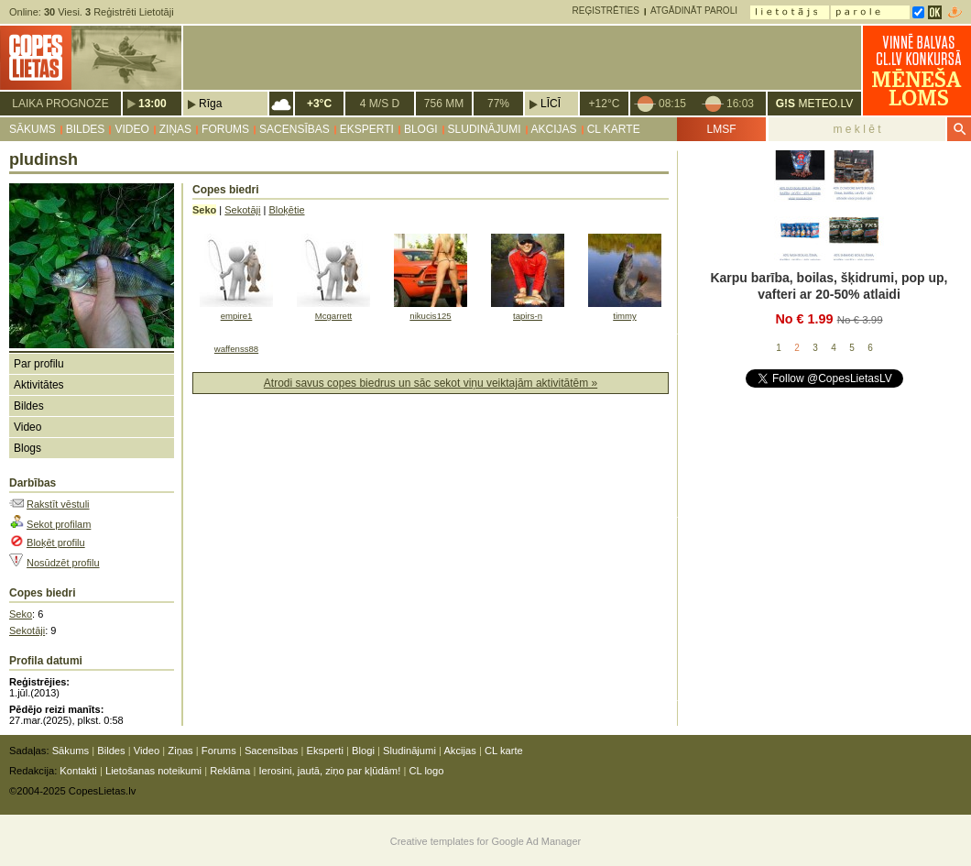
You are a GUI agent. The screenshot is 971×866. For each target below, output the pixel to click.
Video (131, 129)
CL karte (613, 129)
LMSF (721, 129)
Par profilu (39, 363)
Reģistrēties (606, 10)
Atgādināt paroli (693, 10)
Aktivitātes (39, 384)
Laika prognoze (60, 103)
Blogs (27, 448)
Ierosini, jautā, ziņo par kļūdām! (329, 770)
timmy (625, 316)
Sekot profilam (59, 524)
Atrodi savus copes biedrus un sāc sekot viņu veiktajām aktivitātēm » (430, 383)
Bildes (85, 129)
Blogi (421, 129)
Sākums (32, 129)
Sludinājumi (484, 129)
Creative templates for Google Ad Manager (486, 841)
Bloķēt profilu (56, 542)
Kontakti (78, 770)
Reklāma (230, 770)
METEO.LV (814, 103)
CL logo (426, 770)
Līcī (550, 103)
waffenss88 (236, 349)
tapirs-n (527, 316)
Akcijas (554, 129)
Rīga (210, 103)
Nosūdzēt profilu (63, 562)
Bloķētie (286, 209)
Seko (20, 613)
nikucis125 (430, 316)
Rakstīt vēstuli (58, 504)
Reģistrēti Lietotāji (129, 11)
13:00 (152, 103)
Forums (225, 129)
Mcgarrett (333, 316)
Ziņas (175, 129)
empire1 (237, 316)
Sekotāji (27, 630)
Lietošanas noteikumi (153, 770)
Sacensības (294, 129)
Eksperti (367, 129)
